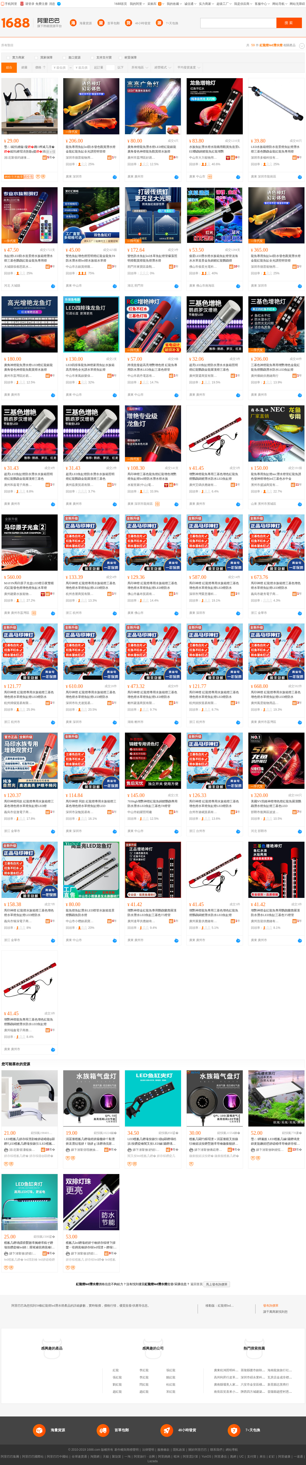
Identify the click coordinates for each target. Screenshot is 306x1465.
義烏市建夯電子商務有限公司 (265, 594)
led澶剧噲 (30, 1259)
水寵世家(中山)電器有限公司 (142, 485)
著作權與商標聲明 (126, 1449)
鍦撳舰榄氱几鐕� (226, 1156)
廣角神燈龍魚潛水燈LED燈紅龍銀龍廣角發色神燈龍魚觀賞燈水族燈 (152, 149)
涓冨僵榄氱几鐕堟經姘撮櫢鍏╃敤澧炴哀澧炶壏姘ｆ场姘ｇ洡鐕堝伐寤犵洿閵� (90, 1141)
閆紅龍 (144, 1384)
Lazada (153, 1461)
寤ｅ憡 (50, 152)
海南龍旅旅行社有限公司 (284, 1370)
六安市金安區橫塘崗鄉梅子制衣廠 (264, 1384)
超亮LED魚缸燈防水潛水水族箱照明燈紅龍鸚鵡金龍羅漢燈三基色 (213, 367)
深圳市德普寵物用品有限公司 (80, 157)
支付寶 (251, 1456)
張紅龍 (170, 1370)
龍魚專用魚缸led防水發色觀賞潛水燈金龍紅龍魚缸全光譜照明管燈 (91, 149)
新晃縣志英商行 (278, 1384)
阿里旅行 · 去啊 (144, 1456)
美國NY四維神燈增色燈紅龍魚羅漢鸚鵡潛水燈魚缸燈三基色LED (276, 804)
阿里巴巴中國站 (57, 1456)
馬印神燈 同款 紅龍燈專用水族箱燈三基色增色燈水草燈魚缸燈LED (91, 804)
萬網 (233, 1456)
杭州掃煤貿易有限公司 (18, 703)
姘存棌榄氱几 (75, 1259)
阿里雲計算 (190, 1456)
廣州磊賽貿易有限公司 (80, 485)
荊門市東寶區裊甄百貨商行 (142, 266)
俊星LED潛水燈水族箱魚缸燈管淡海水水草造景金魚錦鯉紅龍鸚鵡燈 (213, 258)
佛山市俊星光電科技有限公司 (203, 266)
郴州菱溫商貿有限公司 (142, 703)
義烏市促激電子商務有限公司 (18, 812)
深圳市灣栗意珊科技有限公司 (203, 594)
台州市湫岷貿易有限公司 (203, 812)
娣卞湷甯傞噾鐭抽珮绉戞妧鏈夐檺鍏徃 (85, 1150)
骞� (51, 157)
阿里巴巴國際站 (33, 1456)
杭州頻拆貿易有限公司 (203, 703)
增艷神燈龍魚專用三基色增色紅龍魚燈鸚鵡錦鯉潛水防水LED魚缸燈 (213, 476)
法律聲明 (148, 1449)
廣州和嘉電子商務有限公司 (18, 485)
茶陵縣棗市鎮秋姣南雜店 (257, 1370)
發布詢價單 (270, 1305)
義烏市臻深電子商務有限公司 (18, 921)
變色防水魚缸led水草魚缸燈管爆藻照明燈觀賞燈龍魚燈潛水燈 (152, 258)
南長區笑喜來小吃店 (227, 1391)
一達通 (298, 1456)
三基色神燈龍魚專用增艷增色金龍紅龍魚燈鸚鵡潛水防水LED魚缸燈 (275, 367)
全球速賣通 (79, 1456)
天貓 (106, 1456)
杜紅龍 (170, 1384)
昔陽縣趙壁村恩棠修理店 (284, 1391)
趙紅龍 (117, 1391)
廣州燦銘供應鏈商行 (264, 376)
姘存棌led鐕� (94, 1259)
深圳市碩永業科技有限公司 (259, 1377)
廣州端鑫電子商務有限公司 (18, 1030)
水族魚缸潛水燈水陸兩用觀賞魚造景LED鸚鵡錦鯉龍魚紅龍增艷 (214, 149)
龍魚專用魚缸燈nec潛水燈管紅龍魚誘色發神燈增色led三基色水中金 (276, 476)
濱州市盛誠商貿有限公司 (265, 485)
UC (241, 1456)
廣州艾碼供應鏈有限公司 (203, 485)
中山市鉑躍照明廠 (140, 812)
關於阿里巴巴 (197, 1449)
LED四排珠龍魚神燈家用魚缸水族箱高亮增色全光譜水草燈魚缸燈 (90, 367)
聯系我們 (216, 1449)
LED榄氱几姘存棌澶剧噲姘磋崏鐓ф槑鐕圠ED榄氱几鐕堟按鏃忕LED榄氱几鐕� (29, 1141)
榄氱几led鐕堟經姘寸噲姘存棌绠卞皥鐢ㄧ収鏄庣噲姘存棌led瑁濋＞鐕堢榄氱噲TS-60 (91, 1245)
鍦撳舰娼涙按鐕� (201, 1156)
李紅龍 (144, 1370)
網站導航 (232, 1449)
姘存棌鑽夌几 (166, 1156)
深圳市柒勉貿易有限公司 (80, 812)
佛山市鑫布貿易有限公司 (142, 594)
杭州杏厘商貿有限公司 (80, 594)
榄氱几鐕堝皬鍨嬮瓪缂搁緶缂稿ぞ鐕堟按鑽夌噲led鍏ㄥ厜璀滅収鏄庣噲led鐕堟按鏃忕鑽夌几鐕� (29, 1245)
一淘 (127, 1456)
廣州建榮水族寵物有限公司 (18, 594)
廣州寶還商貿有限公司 (203, 376)
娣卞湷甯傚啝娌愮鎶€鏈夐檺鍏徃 (270, 1150)
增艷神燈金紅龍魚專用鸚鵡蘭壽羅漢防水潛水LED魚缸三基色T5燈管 (152, 913)
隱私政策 (179, 1449)
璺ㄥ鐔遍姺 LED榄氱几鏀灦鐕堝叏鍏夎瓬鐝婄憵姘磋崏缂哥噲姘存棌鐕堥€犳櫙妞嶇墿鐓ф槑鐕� (275, 1141)
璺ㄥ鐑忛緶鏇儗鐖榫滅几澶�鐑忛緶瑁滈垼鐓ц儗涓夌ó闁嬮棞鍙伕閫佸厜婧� (29, 149)
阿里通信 (220, 1456)
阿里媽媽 (164, 1456)
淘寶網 (94, 1456)
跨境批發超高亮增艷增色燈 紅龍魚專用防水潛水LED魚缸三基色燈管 (152, 367)
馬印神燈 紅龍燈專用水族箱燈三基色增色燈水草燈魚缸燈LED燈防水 (91, 585)
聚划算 (116, 1456)
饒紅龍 (170, 1377)
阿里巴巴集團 (10, 1456)
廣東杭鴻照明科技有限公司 (232, 1370)
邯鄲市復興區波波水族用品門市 (265, 812)
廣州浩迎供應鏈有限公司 (265, 921)
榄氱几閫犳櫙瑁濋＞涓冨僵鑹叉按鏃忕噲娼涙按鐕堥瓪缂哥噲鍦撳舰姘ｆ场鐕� (213, 1141)
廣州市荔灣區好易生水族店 (142, 157)
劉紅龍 (117, 1384)
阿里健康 (284, 1456)
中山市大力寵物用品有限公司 (203, 157)
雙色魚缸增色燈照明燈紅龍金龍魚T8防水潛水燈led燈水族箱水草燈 (90, 258)
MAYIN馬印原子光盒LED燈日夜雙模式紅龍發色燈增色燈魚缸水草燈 (29, 585)
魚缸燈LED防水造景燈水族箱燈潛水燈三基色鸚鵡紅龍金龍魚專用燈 (28, 258)
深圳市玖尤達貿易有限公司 (80, 703)
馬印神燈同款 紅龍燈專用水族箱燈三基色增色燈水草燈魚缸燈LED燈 (29, 804)
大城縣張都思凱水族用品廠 (18, 266)
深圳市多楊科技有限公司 (265, 157)
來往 (263, 1456)
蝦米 (177, 1456)
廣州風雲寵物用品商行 (265, 703)
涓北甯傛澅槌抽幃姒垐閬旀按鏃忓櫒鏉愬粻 (23, 1150)
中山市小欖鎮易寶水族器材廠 (80, 921)
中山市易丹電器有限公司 (142, 376)
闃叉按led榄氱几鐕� (142, 1156)
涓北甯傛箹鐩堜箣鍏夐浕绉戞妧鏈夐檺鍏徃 (18, 157)
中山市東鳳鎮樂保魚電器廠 (80, 376)
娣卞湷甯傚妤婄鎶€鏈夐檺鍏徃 (147, 1150)
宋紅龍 (170, 1391)
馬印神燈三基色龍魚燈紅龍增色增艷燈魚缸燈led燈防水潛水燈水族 (152, 476)
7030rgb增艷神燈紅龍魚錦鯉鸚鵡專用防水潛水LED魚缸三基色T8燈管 (152, 804)
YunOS (206, 1456)
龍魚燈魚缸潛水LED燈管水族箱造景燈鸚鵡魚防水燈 (90, 913)
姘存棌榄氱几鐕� (16, 1156)
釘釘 (272, 1456)
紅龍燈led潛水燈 (229, 1305)
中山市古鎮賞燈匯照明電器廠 (80, 266)
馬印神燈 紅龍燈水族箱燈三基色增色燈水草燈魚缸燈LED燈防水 (276, 585)
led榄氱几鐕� (13, 1259)
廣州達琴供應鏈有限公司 (142, 921)
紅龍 (116, 1370)
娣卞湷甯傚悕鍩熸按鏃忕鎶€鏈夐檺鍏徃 (208, 1150)
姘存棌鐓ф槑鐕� (41, 1156)
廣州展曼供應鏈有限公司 (203, 921)
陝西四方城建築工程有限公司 (260, 1391)
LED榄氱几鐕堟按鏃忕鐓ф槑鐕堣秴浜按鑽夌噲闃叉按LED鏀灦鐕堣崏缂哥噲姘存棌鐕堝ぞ (152, 1141)
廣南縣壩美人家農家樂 (229, 1384)
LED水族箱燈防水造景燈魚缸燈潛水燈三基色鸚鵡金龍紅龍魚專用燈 (275, 149)
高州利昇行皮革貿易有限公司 (234, 1377)
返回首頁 (196, 1284)
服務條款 (163, 1449)
